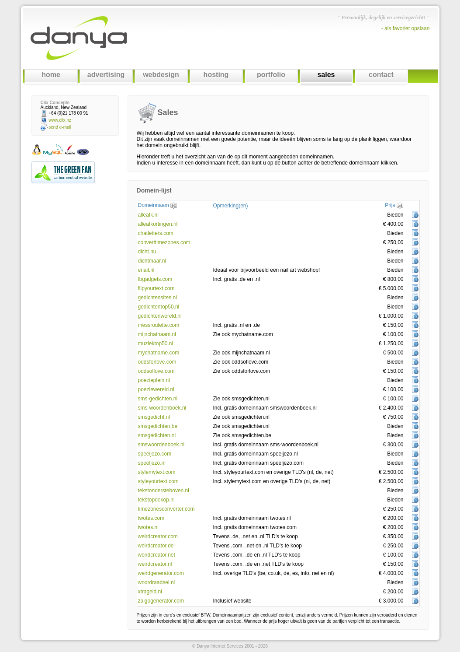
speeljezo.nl (152, 463)
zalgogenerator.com (161, 601)
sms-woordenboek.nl (162, 408)
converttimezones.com (164, 242)
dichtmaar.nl (152, 261)
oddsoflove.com (156, 371)
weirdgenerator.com (161, 573)
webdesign (161, 74)
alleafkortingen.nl (158, 224)
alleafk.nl (148, 215)
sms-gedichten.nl (158, 399)
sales (326, 74)
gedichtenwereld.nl (160, 316)
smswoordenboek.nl (161, 445)
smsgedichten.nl (157, 435)
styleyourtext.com (158, 481)
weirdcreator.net (156, 555)
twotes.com (151, 518)
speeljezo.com (155, 454)
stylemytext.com (157, 472)
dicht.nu (147, 252)
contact (381, 74)
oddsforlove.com (157, 362)
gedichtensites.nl (157, 297)
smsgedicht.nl (154, 417)
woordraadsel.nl (156, 582)
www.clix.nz (59, 120)
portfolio (271, 74)
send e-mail (59, 127)
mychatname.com (159, 353)
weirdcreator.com (158, 536)
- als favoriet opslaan (405, 28)
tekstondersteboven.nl (163, 490)
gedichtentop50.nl (159, 307)
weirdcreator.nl (155, 564)
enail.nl (146, 270)
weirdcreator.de (156, 546)
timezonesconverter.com (166, 509)
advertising (106, 74)
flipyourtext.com (156, 288)
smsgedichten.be (158, 426)
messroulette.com (159, 325)
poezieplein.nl (154, 380)
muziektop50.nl (155, 343)
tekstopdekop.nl (156, 500)
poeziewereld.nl (156, 389)
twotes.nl (148, 527)
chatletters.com (155, 233)
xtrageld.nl (150, 592)
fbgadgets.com (155, 279)
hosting (216, 74)
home (51, 74)
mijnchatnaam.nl (157, 334)
